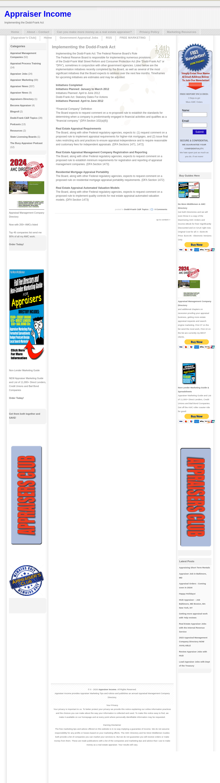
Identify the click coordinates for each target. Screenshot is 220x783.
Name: (186, 110)
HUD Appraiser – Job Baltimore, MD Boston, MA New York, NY (192, 604)
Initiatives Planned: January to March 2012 (82, 89)
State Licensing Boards (23, 136)
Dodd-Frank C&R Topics (136, 209)
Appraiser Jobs (19, 73)
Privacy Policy (149, 32)
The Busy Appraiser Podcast (26, 143)
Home (15, 32)
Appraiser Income (37, 13)
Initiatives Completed (69, 85)
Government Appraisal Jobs (79, 37)
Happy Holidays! (187, 593)
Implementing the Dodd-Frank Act (83, 47)
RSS (109, 37)
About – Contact (38, 32)
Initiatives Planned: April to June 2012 (79, 101)
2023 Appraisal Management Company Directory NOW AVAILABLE (193, 641)
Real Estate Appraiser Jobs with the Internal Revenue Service (192, 628)
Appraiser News (19, 86)
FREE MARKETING (132, 37)
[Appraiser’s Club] (23, 37)
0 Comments (160, 209)
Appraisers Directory (22, 99)
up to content (162, 219)
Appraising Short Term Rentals (194, 567)
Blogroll (14, 111)
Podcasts (15, 124)
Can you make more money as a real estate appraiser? (94, 32)
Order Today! (16, 244)
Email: (185, 120)
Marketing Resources (181, 32)
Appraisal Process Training (25, 63)
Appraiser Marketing (21, 80)
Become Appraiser (20, 105)
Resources (16, 130)
